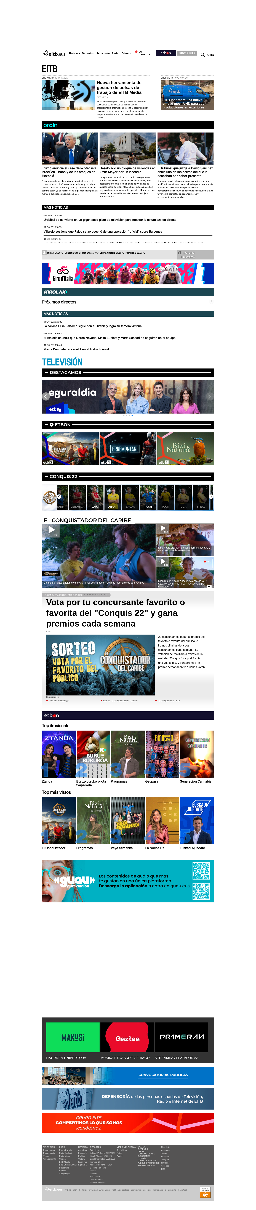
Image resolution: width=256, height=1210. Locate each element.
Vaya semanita (49, 1159)
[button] (123, 415)
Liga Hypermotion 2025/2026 (102, 1159)
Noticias (74, 53)
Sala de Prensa (146, 1165)
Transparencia (159, 1190)
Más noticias (56, 207)
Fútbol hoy (94, 1150)
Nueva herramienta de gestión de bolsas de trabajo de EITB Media (119, 87)
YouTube (165, 1166)
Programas (64, 1168)
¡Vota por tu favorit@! (59, 701)
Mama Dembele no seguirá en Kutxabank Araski (77, 349)
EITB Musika (64, 1162)
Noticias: (83, 1147)
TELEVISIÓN (62, 362)
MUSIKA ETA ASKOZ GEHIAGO (125, 1058)
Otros (125, 53)
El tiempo (142, 1149)
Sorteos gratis (146, 1154)
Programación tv (50, 1150)
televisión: (49, 1147)
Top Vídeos (122, 1150)
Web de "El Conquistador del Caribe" (120, 701)
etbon (63, 424)
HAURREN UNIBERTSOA (66, 1058)
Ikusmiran (82, 1162)
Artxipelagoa (64, 1174)
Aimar (118, 506)
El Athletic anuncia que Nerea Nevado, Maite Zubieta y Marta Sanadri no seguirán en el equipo (109, 338)
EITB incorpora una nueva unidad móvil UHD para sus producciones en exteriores (183, 103)
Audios (120, 1156)
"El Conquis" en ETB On (169, 701)
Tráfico (141, 1151)
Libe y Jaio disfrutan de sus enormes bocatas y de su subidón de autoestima (184, 549)
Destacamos (65, 372)
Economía (82, 1153)
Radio (115, 53)
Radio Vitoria (64, 1156)
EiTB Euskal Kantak (67, 1165)
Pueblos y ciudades (148, 1163)
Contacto (172, 1190)
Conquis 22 (63, 476)
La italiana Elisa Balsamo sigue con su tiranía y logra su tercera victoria (93, 326)
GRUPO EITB (187, 52)
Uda (189, 506)
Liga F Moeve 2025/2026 (101, 1156)
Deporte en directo (98, 1182)
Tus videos (186, 257)
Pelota (93, 1171)
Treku (207, 506)
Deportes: (96, 1147)
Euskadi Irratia (65, 1150)
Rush (154, 506)
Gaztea (62, 1159)
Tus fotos (186, 252)
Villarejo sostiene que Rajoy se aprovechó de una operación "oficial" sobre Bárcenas (103, 231)
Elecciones (143, 1156)
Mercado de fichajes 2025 (101, 1165)
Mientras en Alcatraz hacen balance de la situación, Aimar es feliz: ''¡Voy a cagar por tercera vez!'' (181, 584)
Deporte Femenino (98, 1168)
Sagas (136, 506)
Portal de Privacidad (88, 1190)
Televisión (103, 53)
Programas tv (49, 1153)
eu (208, 55)
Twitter (164, 1153)
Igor (171, 506)
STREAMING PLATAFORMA (177, 1058)
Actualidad (82, 1150)
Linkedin (165, 1163)
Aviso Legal (104, 1190)
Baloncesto (95, 1176)
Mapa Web (182, 1190)
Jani (66, 506)
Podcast (62, 1171)
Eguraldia (82, 1165)
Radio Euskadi (65, 1153)
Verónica (83, 506)
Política (81, 1156)
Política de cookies (120, 1190)
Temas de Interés (147, 1161)
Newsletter (165, 1147)
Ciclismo (94, 1174)
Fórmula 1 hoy (96, 1162)
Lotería (141, 1158)
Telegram (165, 1160)
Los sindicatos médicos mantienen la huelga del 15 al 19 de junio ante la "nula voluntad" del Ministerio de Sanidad (123, 243)
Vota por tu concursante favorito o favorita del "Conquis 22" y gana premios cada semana (115, 613)
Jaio (101, 506)
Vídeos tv (47, 1156)
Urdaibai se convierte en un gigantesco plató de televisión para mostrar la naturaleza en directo (110, 220)
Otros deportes (96, 1179)
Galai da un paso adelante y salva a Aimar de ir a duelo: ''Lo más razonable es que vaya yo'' (94, 582)
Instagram (165, 1157)
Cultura (81, 1159)
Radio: (62, 1147)
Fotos (119, 1153)
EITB (49, 69)
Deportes (88, 53)
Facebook (165, 1150)
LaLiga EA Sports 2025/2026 (102, 1153)
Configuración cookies (141, 1190)
